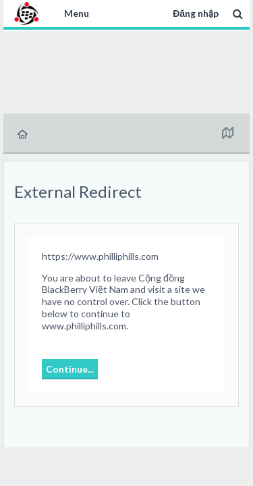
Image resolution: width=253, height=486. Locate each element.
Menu (76, 13)
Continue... (70, 369)
